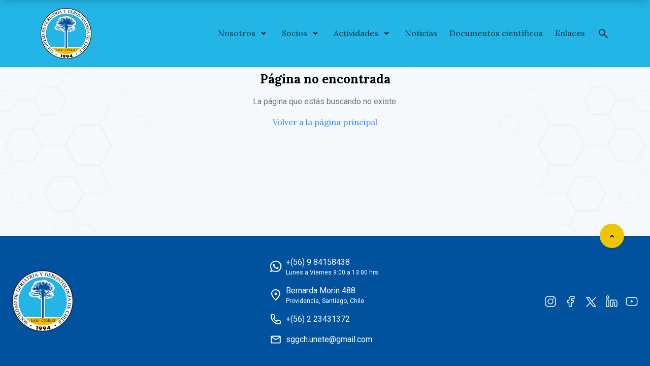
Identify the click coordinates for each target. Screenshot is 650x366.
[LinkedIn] (611, 301)
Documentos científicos (496, 33)
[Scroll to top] (612, 236)
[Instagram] (550, 301)
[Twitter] (591, 301)
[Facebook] (571, 301)
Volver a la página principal (325, 122)
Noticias (421, 33)
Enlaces (570, 33)
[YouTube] (632, 301)
